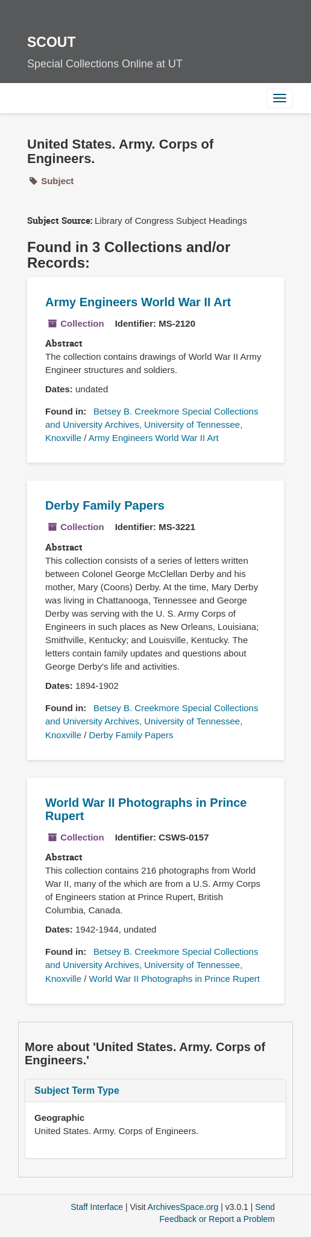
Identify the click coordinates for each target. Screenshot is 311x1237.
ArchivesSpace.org (183, 1207)
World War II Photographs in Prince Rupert (174, 978)
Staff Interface (97, 1207)
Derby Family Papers (105, 505)
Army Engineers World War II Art (138, 302)
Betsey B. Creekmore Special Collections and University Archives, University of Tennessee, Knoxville (151, 424)
